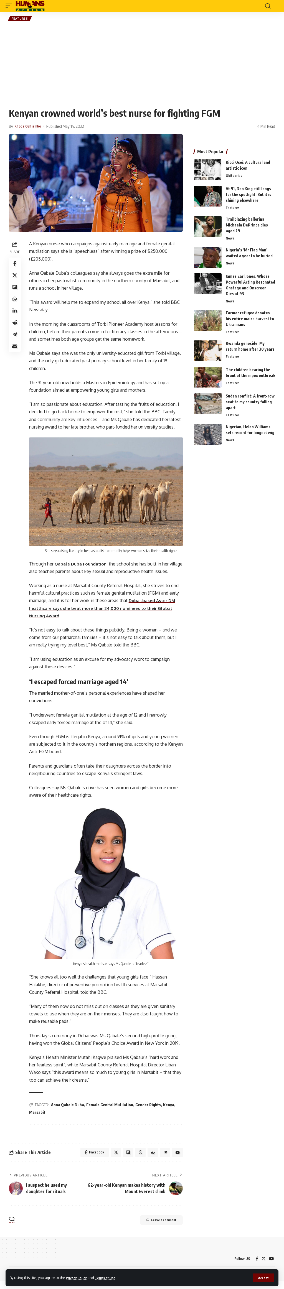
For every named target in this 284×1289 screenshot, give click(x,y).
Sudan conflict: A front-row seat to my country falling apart (250, 404)
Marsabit (39, 1118)
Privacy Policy (78, 1277)
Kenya (170, 1110)
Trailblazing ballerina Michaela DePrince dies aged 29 (247, 226)
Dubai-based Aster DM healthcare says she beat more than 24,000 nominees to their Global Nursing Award (106, 615)
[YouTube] (271, 1266)
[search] (267, 6)
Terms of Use (109, 1277)
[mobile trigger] (10, 6)
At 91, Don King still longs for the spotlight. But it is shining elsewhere (248, 195)
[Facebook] (256, 1266)
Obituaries (234, 177)
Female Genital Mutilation (111, 1110)
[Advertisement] (142, 65)
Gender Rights (149, 1110)
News (230, 240)
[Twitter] (263, 1266)
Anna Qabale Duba (68, 1110)
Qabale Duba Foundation (83, 563)
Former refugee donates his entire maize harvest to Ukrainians (250, 320)
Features (20, 19)
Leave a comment (155, 1228)
